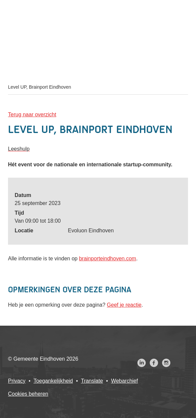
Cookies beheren (28, 394)
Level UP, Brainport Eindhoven (39, 87)
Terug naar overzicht (32, 114)
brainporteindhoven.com (107, 258)
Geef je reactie (124, 305)
